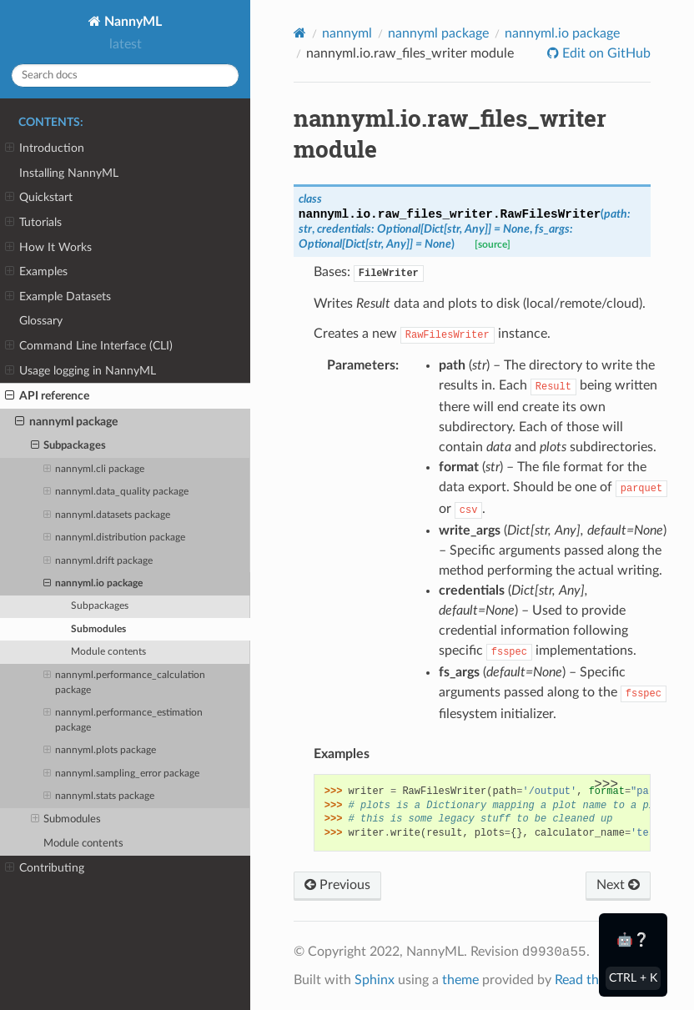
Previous (337, 885)
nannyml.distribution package (114, 537)
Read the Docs (597, 980)
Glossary (41, 320)
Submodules (98, 629)
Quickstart (39, 197)
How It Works (48, 247)
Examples (36, 271)
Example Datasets (58, 296)
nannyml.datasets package (106, 515)
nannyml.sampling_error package (121, 773)
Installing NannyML (68, 173)
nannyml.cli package (93, 469)
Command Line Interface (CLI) (89, 346)
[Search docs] (125, 75)
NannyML (131, 21)
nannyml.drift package (98, 561)
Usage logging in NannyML (80, 371)
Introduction (44, 148)
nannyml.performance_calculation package (124, 681)
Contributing (44, 868)
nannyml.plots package (99, 750)
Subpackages (69, 446)
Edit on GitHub (605, 53)
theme (460, 980)
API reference (47, 396)
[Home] (300, 33)
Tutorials (33, 222)
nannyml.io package (93, 583)
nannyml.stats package (98, 796)
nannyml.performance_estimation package (123, 719)
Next (618, 885)
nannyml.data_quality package (116, 492)
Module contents (108, 651)
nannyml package (66, 422)
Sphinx (375, 980)
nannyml (347, 33)
